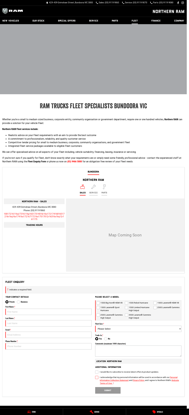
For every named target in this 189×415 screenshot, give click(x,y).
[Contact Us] (69, 3)
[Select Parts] (104, 189)
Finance (156, 20)
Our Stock (38, 20)
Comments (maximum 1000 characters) (138, 350)
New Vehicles (10, 20)
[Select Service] (93, 189)
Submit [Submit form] (107, 390)
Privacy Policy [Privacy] (138, 380)
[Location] (83, 189)
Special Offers (66, 20)
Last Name (48, 321)
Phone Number (48, 344)
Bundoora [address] (93, 171)
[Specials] (157, 412)
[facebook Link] (178, 3)
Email (48, 333)
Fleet (135, 20)
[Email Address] (34, 217)
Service (93, 20)
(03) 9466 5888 (74, 161)
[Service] (94, 412)
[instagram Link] (183, 3)
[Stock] (31, 412)
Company (179, 20)
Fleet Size (138, 327)
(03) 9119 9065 (38, 210)
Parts (115, 20)
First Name (48, 310)
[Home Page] (13, 11)
